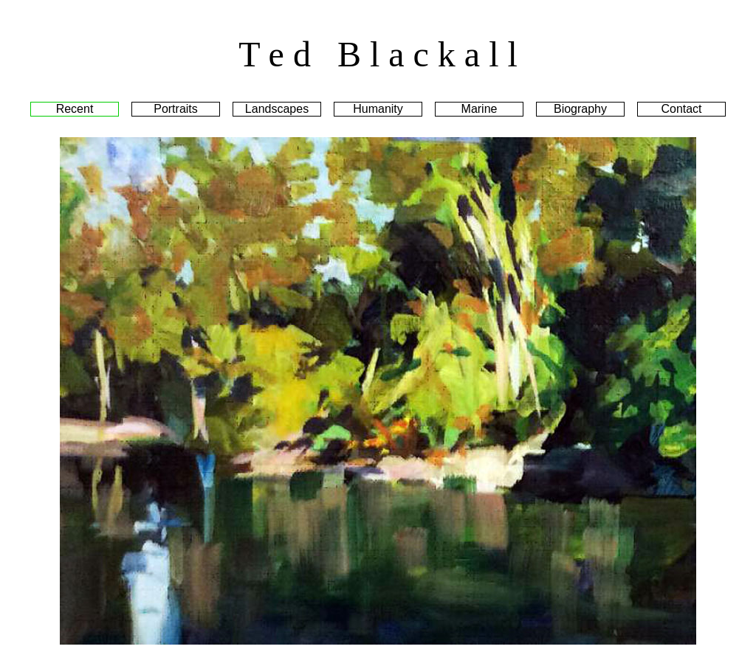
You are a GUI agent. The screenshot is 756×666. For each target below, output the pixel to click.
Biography (580, 109)
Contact (681, 109)
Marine (479, 109)
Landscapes (277, 109)
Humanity (378, 109)
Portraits (176, 109)
